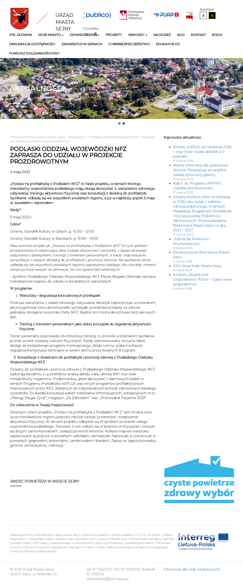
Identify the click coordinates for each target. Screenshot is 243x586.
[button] (119, 123)
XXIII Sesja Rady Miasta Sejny (197, 266)
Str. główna (20, 35)
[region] (121, 92)
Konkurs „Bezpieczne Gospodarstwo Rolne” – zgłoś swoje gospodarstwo (202, 279)
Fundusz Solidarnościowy (34, 53)
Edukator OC (168, 44)
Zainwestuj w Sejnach (81, 44)
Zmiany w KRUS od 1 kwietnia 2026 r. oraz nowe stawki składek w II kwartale (202, 152)
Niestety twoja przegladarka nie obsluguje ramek (134, 483)
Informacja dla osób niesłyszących (192, 569)
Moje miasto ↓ (50, 35)
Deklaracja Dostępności (32, 44)
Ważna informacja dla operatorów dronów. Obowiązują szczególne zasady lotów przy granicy (200, 170)
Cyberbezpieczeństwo (129, 44)
